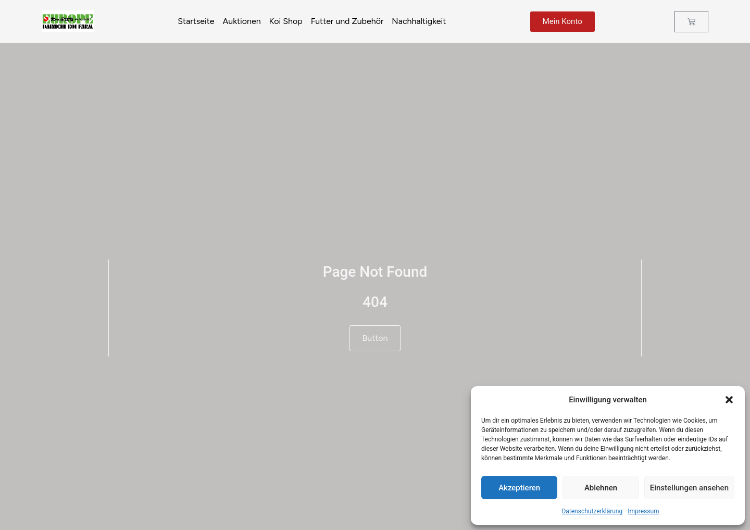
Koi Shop (286, 21)
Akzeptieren (519, 487)
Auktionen (241, 21)
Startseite (196, 21)
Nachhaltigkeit (419, 21)
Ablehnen (600, 487)
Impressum (643, 511)
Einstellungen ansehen (689, 487)
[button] (729, 400)
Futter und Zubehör (347, 21)
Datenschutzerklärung (591, 511)
